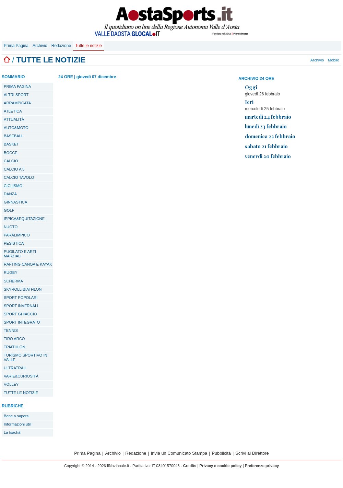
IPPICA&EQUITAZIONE (24, 219)
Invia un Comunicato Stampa (179, 453)
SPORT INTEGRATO (22, 322)
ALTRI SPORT (16, 95)
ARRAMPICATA (17, 103)
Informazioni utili (18, 424)
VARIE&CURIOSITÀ (21, 376)
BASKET (11, 144)
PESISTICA (14, 243)
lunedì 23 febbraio (266, 126)
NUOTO (10, 227)
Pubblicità (221, 453)
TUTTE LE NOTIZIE (21, 393)
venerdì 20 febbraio (268, 156)
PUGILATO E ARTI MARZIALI (20, 253)
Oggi (251, 87)
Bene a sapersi (16, 416)
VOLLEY (11, 384)
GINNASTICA (15, 202)
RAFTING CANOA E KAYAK (28, 264)
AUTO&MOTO (16, 128)
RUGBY (10, 272)
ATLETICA (13, 111)
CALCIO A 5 (14, 169)
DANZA (10, 194)
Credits (190, 466)
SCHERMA (13, 281)
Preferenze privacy (262, 466)
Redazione (61, 45)
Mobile (333, 60)
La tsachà (12, 432)
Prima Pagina (16, 45)
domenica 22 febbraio (270, 136)
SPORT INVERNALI (21, 306)
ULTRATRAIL (15, 368)
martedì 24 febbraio (268, 116)
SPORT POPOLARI (20, 297)
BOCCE (10, 153)
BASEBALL (13, 136)
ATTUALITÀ (14, 119)
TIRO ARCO (14, 339)
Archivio (40, 45)
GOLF (9, 210)
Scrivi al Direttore (252, 453)
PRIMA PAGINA (17, 86)
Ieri (249, 101)
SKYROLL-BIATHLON (23, 289)
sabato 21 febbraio (266, 146)
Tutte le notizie (88, 45)
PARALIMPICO (17, 235)
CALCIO (11, 161)
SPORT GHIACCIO (20, 314)
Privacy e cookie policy (220, 466)
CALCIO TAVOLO (19, 177)
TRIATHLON (14, 347)
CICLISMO (13, 186)
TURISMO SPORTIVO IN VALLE (25, 357)
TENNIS (11, 330)
